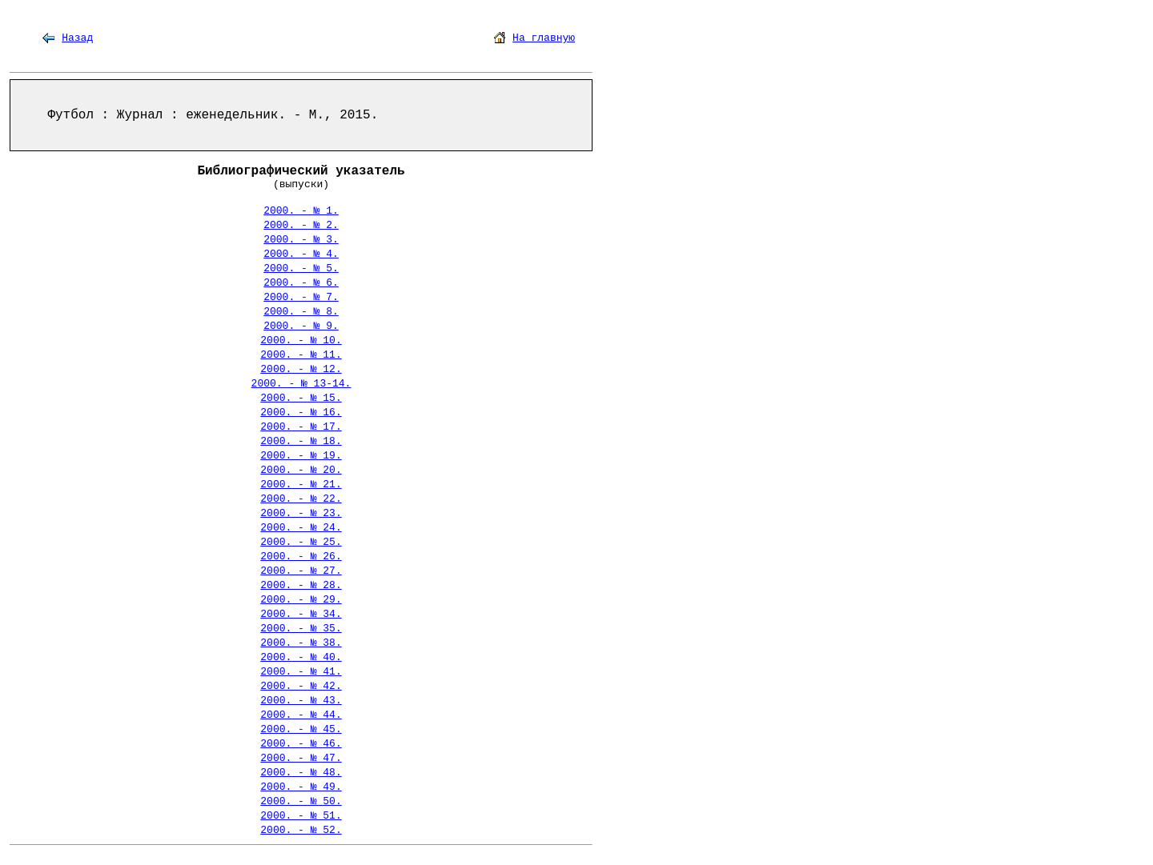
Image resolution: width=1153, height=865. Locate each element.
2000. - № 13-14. (301, 384)
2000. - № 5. (301, 268)
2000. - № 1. (301, 211)
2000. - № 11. (300, 355)
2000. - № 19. (300, 456)
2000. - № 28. (300, 585)
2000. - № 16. (300, 412)
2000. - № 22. (300, 499)
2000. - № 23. (300, 513)
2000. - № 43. (300, 701)
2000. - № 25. (300, 542)
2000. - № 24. (300, 528)
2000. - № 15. (300, 398)
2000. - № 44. (300, 715)
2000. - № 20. (300, 470)
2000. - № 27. (300, 571)
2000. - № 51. (300, 816)
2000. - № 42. (300, 686)
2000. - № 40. (300, 657)
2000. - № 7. (301, 297)
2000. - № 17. (300, 427)
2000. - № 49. (300, 787)
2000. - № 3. (301, 240)
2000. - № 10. (300, 340)
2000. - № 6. (301, 283)
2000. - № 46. (300, 744)
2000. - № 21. (300, 485)
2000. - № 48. (300, 773)
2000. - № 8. (301, 312)
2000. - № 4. (301, 254)
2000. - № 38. (300, 643)
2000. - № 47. (300, 758)
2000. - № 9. (301, 326)
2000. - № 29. (300, 600)
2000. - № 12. (300, 369)
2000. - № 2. (301, 225)
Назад (77, 38)
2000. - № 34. (300, 614)
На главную (543, 38)
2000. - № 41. (300, 672)
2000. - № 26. (300, 557)
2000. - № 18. (300, 441)
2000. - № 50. (300, 801)
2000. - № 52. (300, 830)
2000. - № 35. (300, 629)
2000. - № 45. (300, 729)
